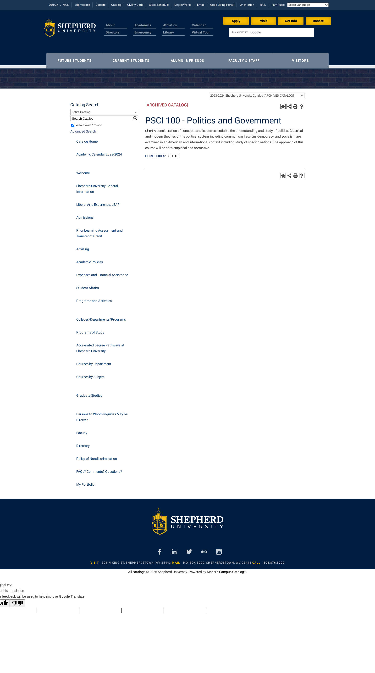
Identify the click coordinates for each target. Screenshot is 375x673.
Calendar (199, 25)
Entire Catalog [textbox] (81, 109)
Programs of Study (90, 330)
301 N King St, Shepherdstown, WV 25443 (136, 560)
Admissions (85, 215)
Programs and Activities (94, 298)
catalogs (138, 569)
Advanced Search (83, 129)
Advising (82, 247)
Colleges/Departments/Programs (101, 317)
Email (200, 4)
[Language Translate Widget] (308, 5)
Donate (318, 21)
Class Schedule (159, 4)
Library (168, 32)
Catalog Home (87, 139)
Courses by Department (93, 361)
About (110, 25)
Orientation (247, 4)
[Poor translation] (17, 601)
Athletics (170, 25)
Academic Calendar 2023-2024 (99, 152)
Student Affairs (87, 285)
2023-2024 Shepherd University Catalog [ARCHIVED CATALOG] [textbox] (252, 93)
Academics (142, 25)
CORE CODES (155, 154)
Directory (113, 32)
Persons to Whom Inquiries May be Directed (101, 414)
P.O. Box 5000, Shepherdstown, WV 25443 (217, 560)
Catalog (116, 4)
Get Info (291, 21)
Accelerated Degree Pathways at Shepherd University (100, 345)
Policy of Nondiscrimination (96, 456)
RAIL (263, 4)
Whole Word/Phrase (89, 122)
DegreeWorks (182, 4)
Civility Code (135, 4)
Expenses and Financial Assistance (102, 272)
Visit (263, 21)
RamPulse (278, 4)
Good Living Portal (222, 4)
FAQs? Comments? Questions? (99, 469)
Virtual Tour (201, 32)
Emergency (142, 32)
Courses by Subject (90, 374)
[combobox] (256, 93)
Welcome (83, 170)
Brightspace (82, 4)
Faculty (81, 430)
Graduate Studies (89, 393)
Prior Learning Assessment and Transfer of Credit (99, 231)
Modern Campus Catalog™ (226, 569)
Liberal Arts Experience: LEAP (98, 202)
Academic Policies (89, 259)
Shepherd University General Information (97, 186)
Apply (236, 21)
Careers (100, 4)
